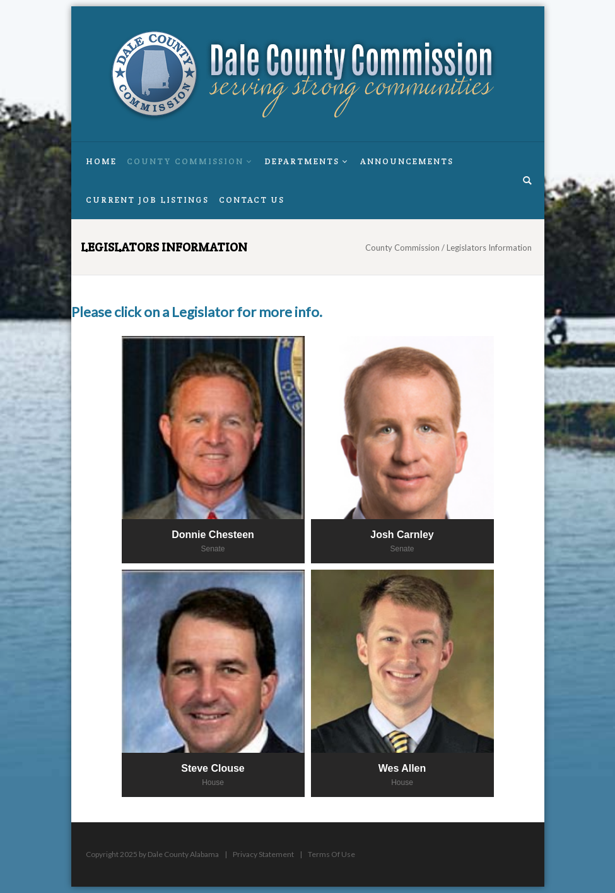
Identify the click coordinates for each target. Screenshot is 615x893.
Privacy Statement (263, 854)
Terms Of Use (331, 854)
